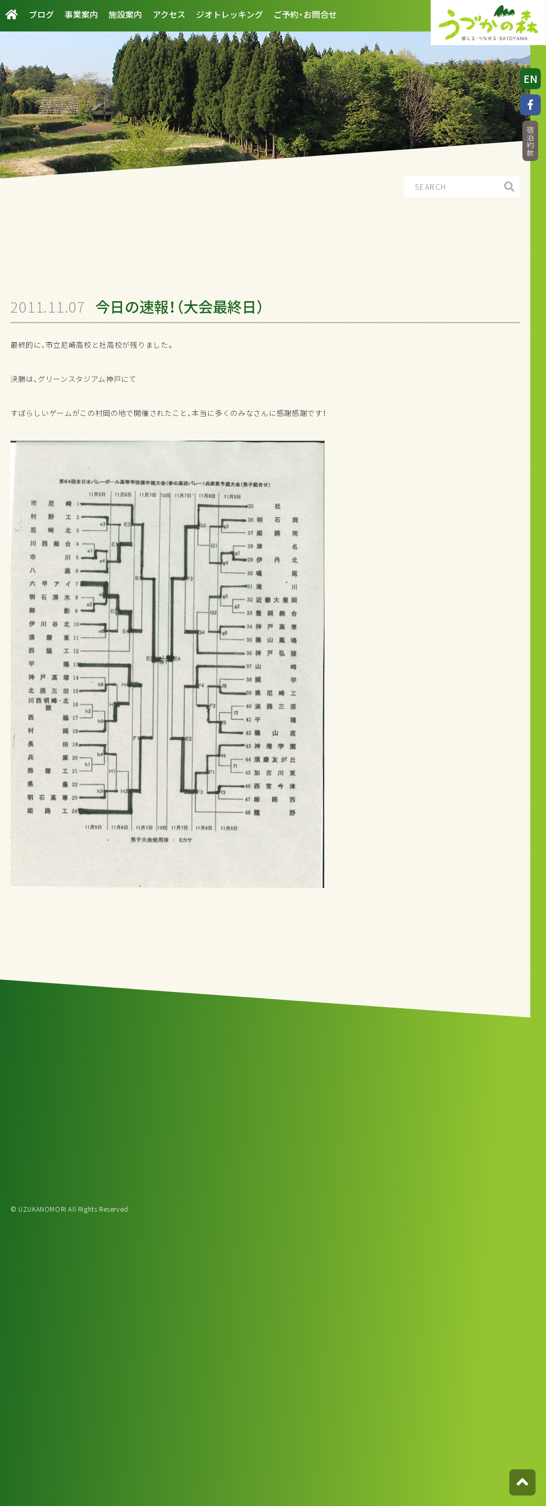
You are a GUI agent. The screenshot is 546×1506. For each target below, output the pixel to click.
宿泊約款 (530, 141)
